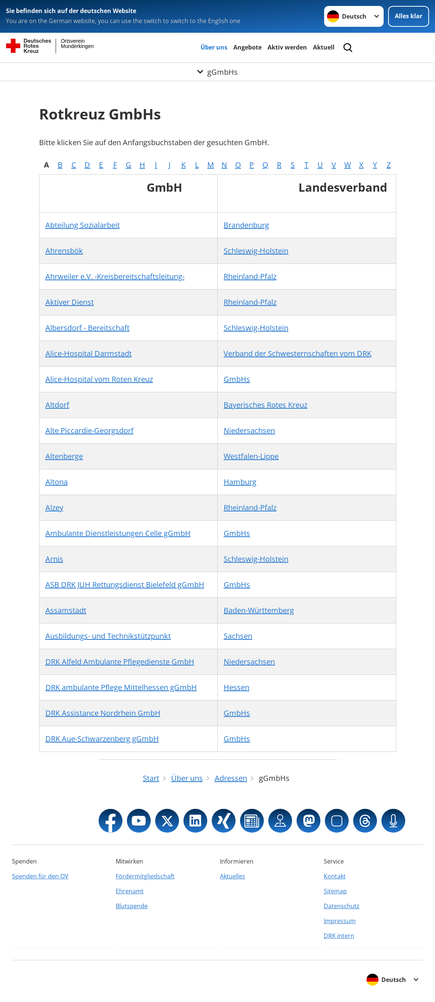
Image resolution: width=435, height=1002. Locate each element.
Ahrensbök (64, 251)
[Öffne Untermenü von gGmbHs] (217, 72)
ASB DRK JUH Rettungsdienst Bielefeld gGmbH (124, 585)
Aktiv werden (287, 47)
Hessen (236, 687)
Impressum (340, 921)
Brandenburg (246, 225)
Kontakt (335, 876)
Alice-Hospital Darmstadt (88, 353)
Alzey (54, 507)
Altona (56, 482)
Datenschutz (341, 906)
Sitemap (335, 891)
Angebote (247, 47)
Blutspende (132, 906)
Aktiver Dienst (69, 302)
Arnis (54, 559)
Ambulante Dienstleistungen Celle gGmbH (118, 533)
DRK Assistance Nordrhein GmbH (102, 713)
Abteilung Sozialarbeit (82, 225)
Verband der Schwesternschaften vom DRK (297, 353)
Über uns (214, 47)
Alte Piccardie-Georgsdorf (89, 430)
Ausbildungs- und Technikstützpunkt (108, 636)
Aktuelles (232, 876)
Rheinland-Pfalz (250, 276)
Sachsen (238, 636)
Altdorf (57, 405)
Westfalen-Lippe (251, 456)
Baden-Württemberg (259, 610)
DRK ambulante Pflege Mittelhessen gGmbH (121, 687)
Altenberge (64, 456)
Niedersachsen (249, 430)
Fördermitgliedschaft (145, 876)
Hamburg (240, 482)
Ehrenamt (130, 891)
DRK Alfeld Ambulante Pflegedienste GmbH (119, 662)
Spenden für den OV (40, 876)
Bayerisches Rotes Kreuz (265, 405)
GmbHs (237, 379)
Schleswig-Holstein (256, 251)
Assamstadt (65, 610)
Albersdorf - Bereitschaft (87, 328)
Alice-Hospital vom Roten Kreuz (99, 379)
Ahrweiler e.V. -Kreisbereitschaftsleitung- (115, 276)
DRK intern (339, 936)
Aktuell (324, 47)
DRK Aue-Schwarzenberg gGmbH (102, 739)
